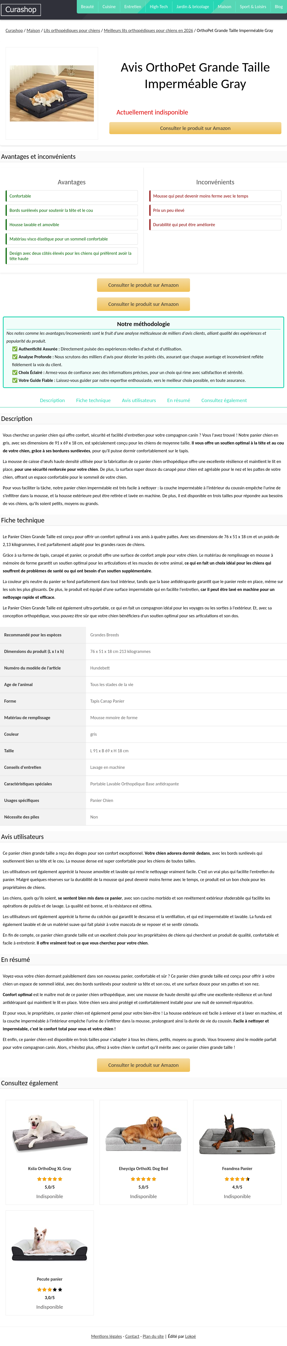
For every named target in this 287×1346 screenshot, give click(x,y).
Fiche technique (93, 400)
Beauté (87, 6)
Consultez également (224, 400)
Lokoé (190, 1336)
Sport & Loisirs (253, 6)
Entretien (132, 6)
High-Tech (159, 6)
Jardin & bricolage (193, 6)
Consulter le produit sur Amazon (195, 128)
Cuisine (109, 6)
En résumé (178, 400)
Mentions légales (106, 1336)
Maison (224, 6)
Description (52, 400)
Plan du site (153, 1336)
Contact (132, 1336)
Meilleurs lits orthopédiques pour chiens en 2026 (148, 30)
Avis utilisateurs (139, 400)
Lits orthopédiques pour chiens (72, 30)
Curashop (14, 30)
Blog (279, 6)
